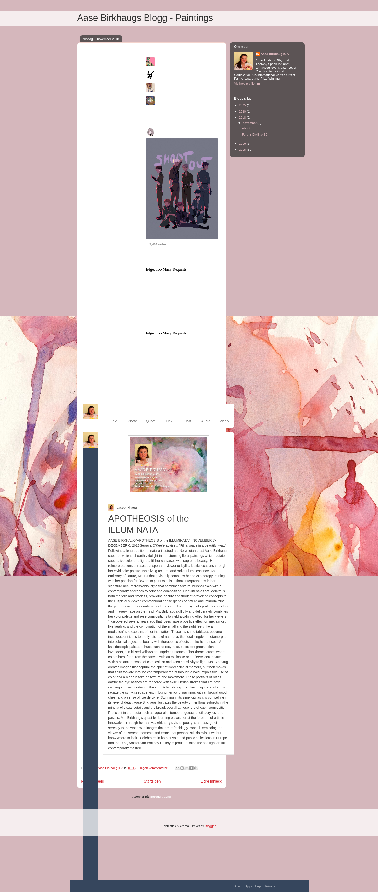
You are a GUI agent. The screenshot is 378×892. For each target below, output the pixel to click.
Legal (258, 886)
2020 (243, 111)
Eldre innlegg (211, 781)
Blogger (210, 826)
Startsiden (152, 781)
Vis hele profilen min (248, 83)
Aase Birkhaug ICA (275, 54)
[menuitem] (114, 416)
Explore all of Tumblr (159, 111)
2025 (243, 105)
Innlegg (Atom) (160, 796)
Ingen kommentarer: (154, 768)
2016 (243, 143)
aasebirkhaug (127, 507)
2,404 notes (158, 244)
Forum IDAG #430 (254, 134)
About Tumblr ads (157, 395)
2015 (243, 149)
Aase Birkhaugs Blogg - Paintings (145, 18)
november (250, 123)
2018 (243, 117)
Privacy (270, 886)
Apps (248, 886)
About (238, 886)
